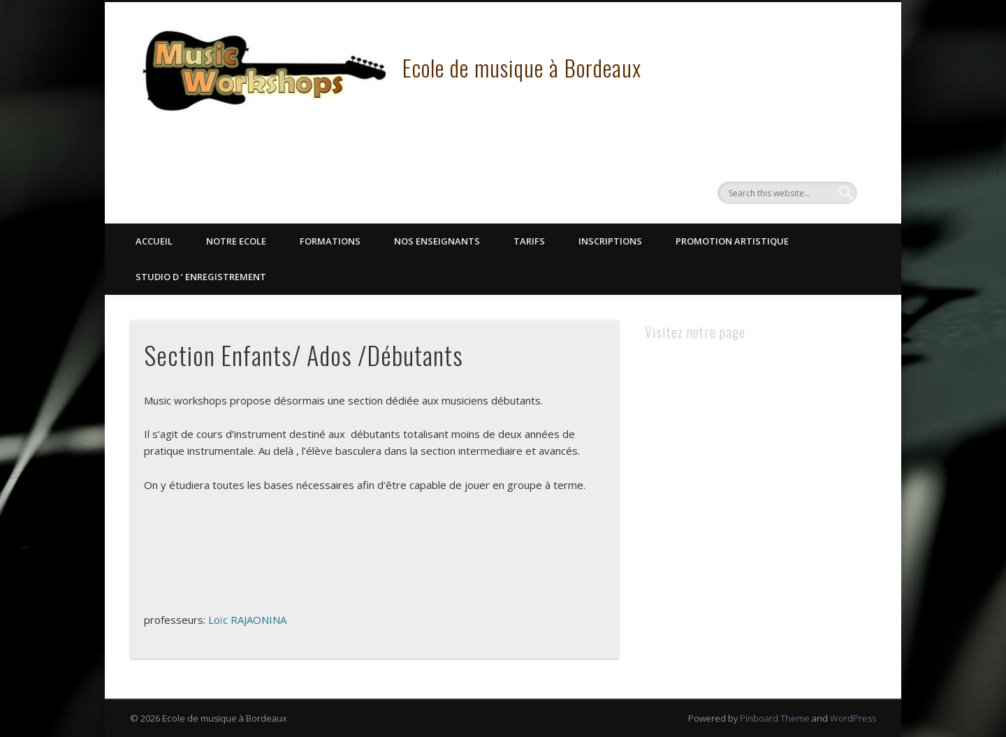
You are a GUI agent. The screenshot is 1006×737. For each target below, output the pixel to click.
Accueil (154, 241)
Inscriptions (610, 241)
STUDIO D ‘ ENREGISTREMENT (201, 276)
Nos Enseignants (437, 241)
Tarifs (529, 241)
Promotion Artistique (732, 241)
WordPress (853, 718)
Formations (330, 241)
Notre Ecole (236, 241)
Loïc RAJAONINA (247, 620)
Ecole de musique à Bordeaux (521, 67)
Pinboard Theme (775, 718)
